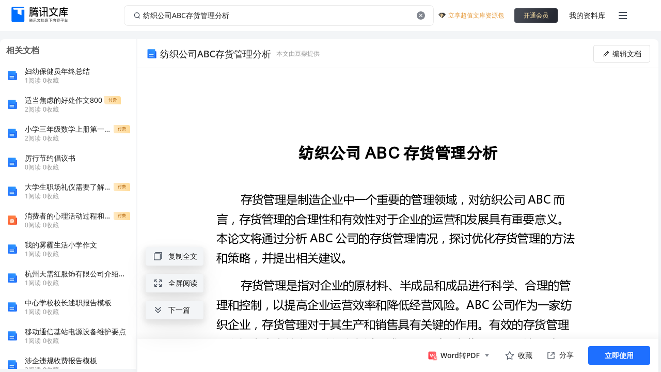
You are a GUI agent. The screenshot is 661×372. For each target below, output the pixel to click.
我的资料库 (587, 15)
